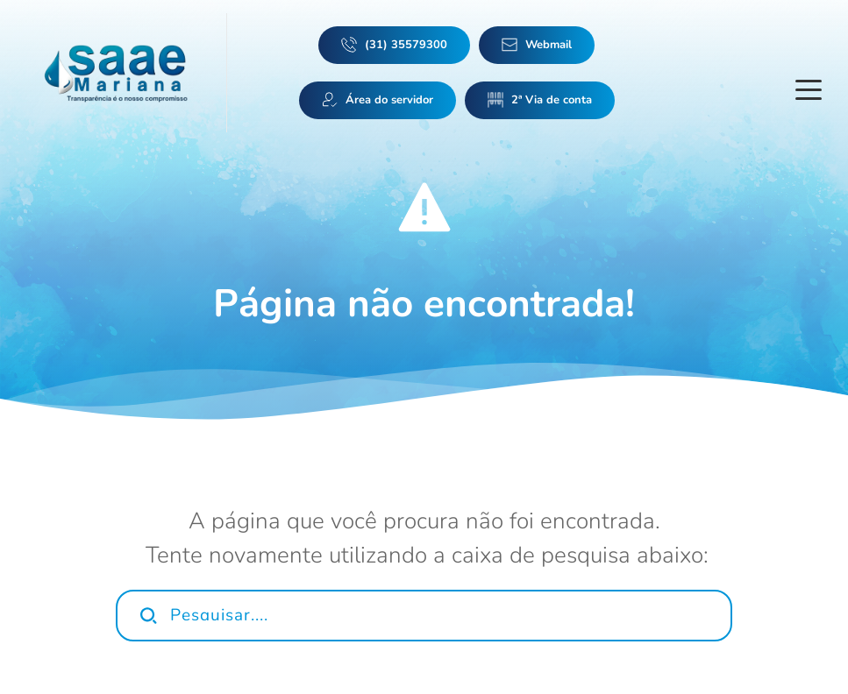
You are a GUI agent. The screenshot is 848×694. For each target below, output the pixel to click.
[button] (808, 89)
